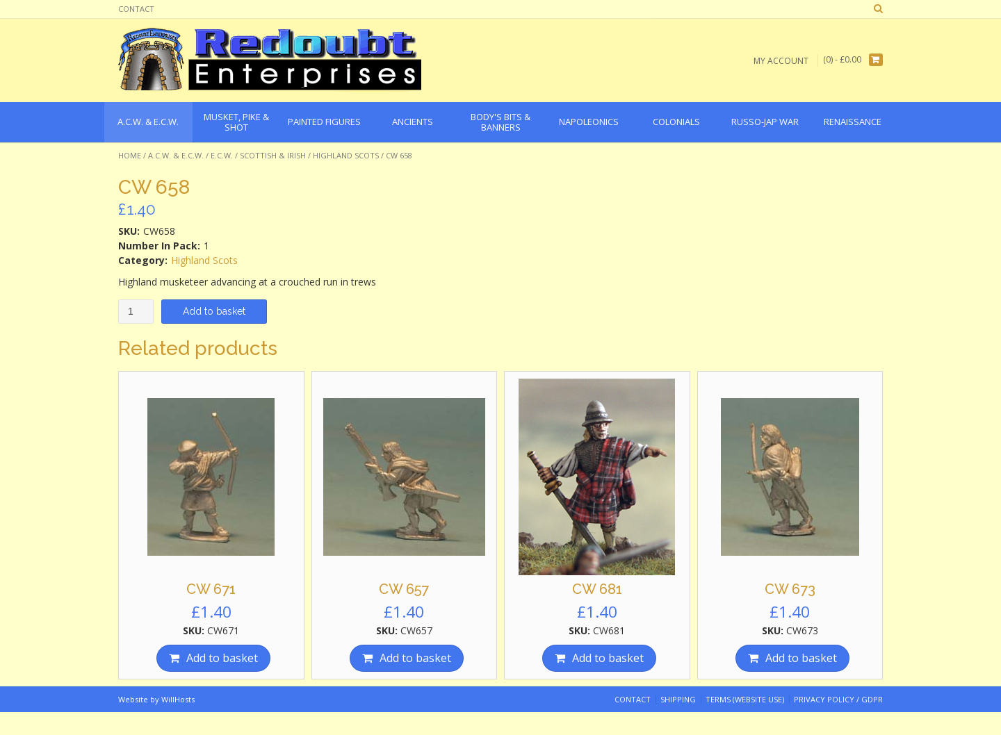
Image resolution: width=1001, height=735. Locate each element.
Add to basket (214, 311)
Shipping (678, 699)
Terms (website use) (745, 699)
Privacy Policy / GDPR (838, 699)
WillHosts (178, 699)
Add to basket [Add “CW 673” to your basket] (801, 658)
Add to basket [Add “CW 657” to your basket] (415, 658)
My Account (781, 60)
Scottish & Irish (273, 155)
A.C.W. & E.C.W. (176, 155)
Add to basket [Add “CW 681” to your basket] (608, 658)
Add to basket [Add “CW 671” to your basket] (222, 658)
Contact (136, 8)
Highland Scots (346, 155)
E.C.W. (222, 155)
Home (129, 155)
